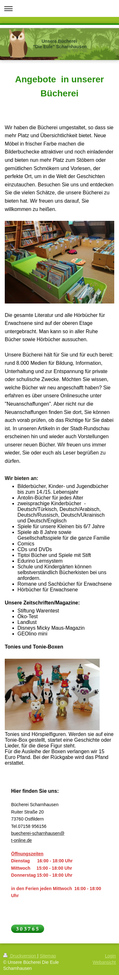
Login (110, 955)
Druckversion (20, 955)
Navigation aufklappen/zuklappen (59, 8)
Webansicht (104, 962)
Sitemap (48, 955)
